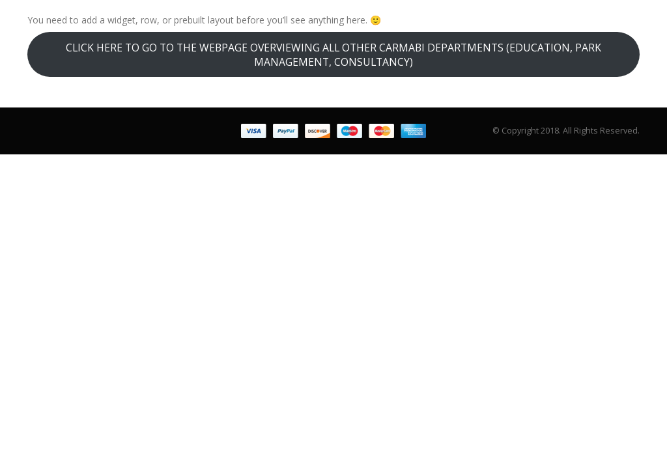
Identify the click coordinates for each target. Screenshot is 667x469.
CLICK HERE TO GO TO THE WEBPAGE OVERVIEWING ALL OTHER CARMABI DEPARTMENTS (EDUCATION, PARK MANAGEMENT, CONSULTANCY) (333, 54)
